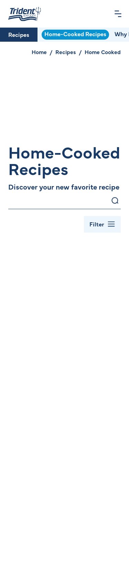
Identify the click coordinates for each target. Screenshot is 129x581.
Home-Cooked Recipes (75, 34)
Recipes (18, 34)
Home (39, 51)
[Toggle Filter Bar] (102, 224)
